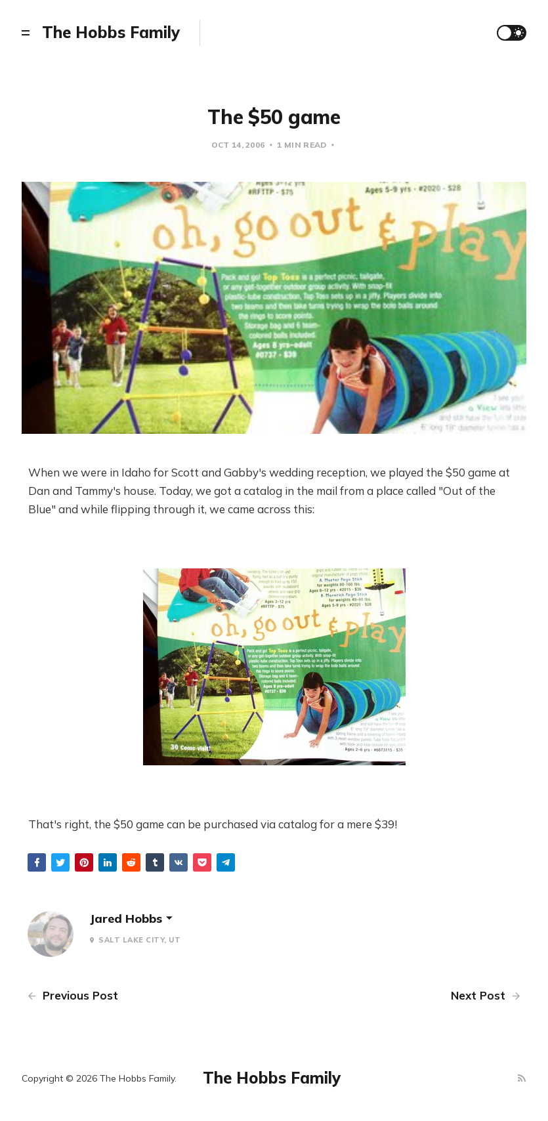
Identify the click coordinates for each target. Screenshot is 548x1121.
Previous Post (73, 995)
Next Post (485, 995)
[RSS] (522, 1078)
